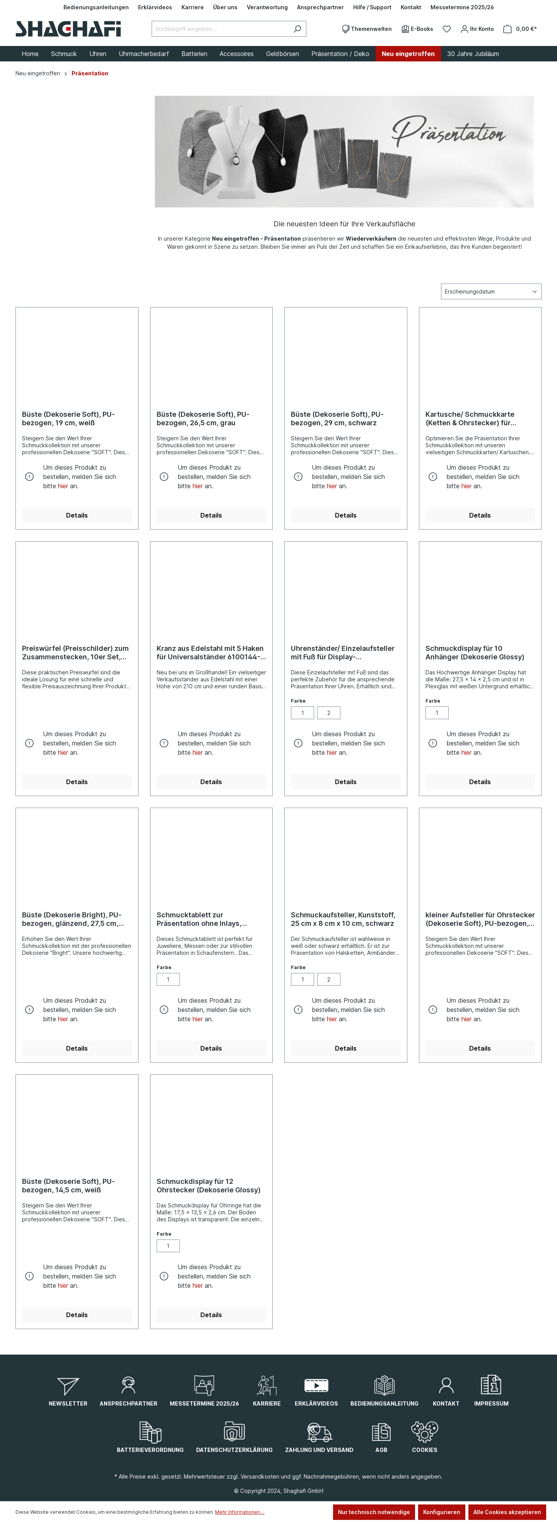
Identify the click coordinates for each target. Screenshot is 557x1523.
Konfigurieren (441, 1512)
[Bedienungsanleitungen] (96, 7)
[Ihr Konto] (477, 29)
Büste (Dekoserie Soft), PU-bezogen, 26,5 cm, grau (203, 418)
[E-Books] (417, 29)
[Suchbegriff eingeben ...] (220, 29)
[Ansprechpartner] (320, 7)
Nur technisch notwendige (374, 1512)
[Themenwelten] (366, 29)
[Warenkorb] (520, 29)
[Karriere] (192, 7)
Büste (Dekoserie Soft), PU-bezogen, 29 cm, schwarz (337, 418)
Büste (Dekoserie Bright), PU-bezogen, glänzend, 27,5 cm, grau (71, 919)
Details (77, 515)
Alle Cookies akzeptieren (507, 1512)
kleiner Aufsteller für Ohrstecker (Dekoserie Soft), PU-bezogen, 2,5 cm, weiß (480, 919)
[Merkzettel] (447, 29)
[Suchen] (297, 29)
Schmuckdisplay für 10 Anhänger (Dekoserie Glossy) (475, 652)
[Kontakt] (411, 7)
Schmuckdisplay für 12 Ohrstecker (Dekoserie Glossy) (209, 1185)
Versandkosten (260, 1476)
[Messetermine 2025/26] (462, 7)
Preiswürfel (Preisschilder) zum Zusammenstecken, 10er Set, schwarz (75, 652)
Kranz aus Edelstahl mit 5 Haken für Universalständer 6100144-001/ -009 (210, 652)
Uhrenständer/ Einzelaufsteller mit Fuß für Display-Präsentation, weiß (343, 652)
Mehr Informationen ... (240, 1512)
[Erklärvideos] (155, 7)
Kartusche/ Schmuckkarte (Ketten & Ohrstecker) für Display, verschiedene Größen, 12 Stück (476, 418)
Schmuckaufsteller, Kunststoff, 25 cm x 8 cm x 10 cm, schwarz (343, 919)
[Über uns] (225, 7)
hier (63, 486)
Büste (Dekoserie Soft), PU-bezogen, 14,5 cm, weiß (68, 1185)
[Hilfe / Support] (372, 7)
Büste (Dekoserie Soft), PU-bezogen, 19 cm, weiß (68, 418)
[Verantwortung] (267, 7)
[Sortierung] (491, 291)
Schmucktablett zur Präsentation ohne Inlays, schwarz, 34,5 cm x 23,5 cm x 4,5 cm (206, 919)
